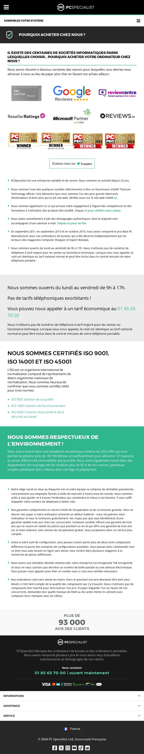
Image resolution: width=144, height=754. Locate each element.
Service (9, 715)
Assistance (11, 706)
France (72, 729)
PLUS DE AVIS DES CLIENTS (72, 622)
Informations (13, 696)
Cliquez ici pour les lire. (72, 223)
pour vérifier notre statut (104, 210)
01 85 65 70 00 (50, 672)
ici (115, 198)
